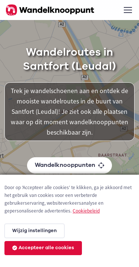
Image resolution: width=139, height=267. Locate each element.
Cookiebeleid (86, 211)
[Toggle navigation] (127, 10)
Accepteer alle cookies (43, 247)
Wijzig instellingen (34, 230)
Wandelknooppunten (69, 165)
